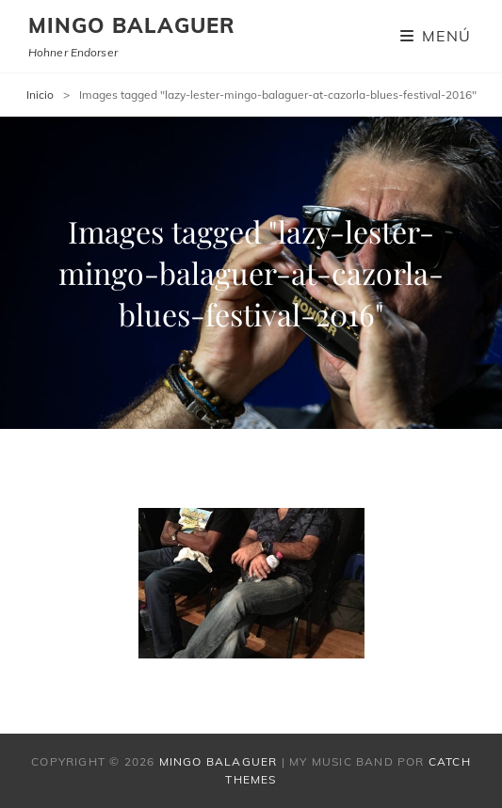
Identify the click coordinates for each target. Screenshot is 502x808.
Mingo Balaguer (131, 25)
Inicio (40, 94)
